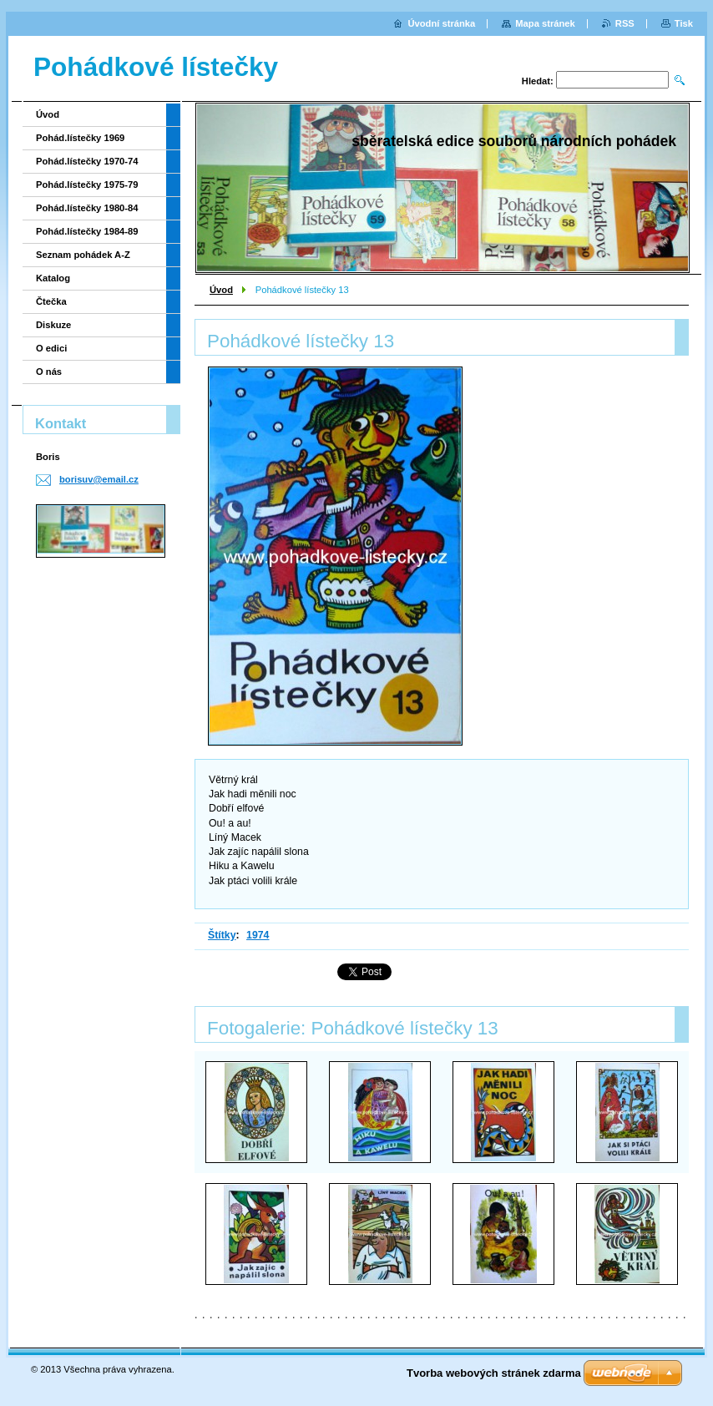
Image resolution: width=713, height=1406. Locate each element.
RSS (625, 23)
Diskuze (53, 325)
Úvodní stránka (441, 23)
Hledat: (538, 81)
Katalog (53, 278)
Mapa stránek (545, 23)
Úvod (221, 290)
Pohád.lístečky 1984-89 (87, 231)
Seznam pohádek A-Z (83, 255)
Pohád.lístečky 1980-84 (87, 208)
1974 (257, 935)
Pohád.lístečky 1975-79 (87, 185)
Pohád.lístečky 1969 (80, 138)
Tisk (684, 23)
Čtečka (51, 301)
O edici (51, 348)
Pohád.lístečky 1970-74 (87, 161)
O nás (49, 372)
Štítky (222, 935)
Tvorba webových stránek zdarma (494, 1373)
